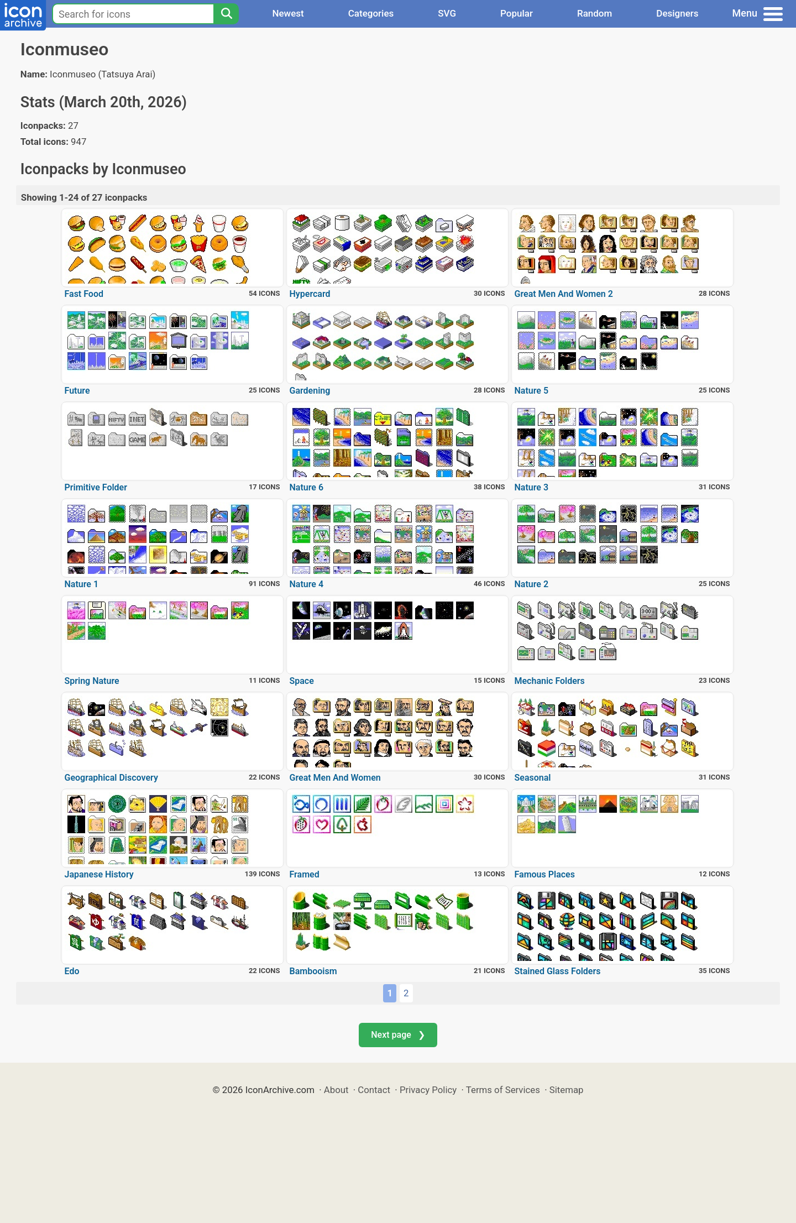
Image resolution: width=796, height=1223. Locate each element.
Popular (516, 13)
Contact (374, 1089)
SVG (447, 13)
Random (594, 13)
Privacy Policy (428, 1089)
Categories (371, 13)
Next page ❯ (398, 1034)
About (336, 1089)
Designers (677, 13)
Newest (287, 13)
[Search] (226, 13)
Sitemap (566, 1089)
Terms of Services (503, 1089)
